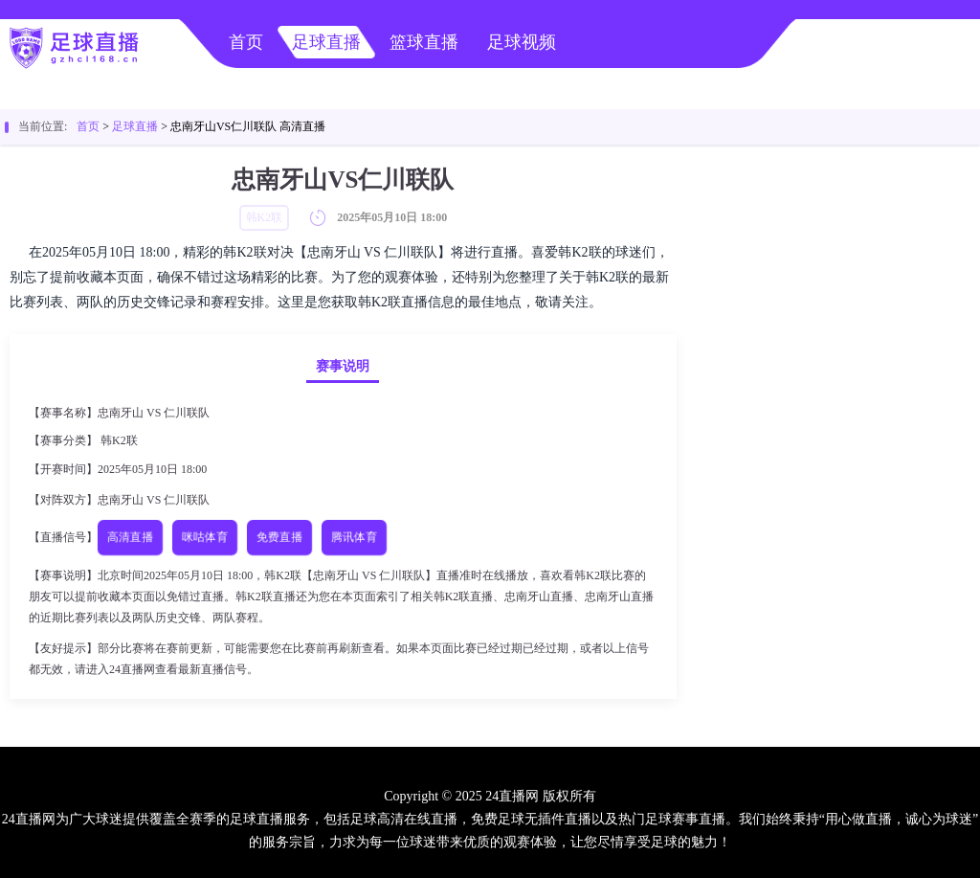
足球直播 (326, 42)
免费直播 (280, 536)
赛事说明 (342, 366)
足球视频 (521, 42)
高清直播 (130, 536)
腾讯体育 (354, 536)
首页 (246, 42)
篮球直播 (424, 42)
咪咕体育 (205, 536)
